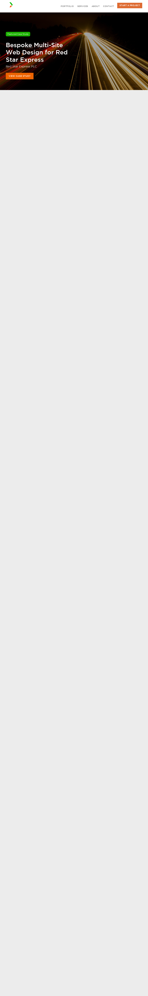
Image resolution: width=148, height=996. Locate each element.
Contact (108, 6)
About (96, 6)
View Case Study (20, 76)
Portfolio (67, 6)
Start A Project (130, 5)
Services (82, 6)
